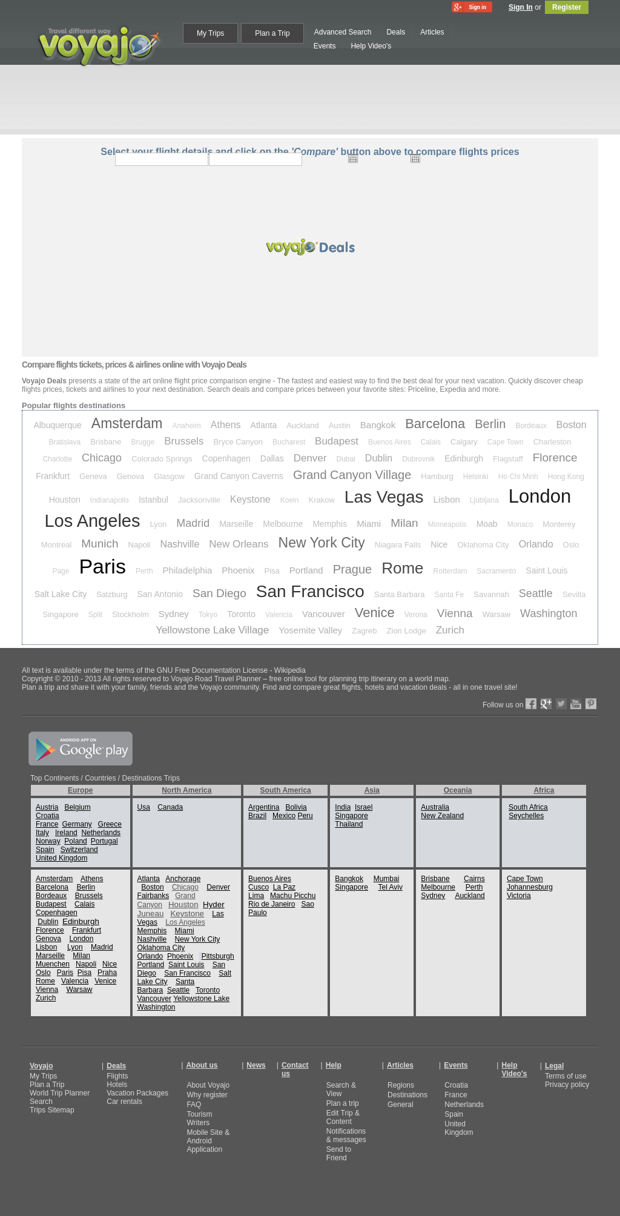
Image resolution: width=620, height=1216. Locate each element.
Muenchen (53, 964)
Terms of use (566, 1076)
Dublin (378, 458)
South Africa (528, 807)
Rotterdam (450, 571)
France (47, 824)
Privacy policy (567, 1084)
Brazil (257, 815)
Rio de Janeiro (271, 904)
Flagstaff (508, 458)
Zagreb (364, 630)
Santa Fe (449, 594)
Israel (363, 807)
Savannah (491, 594)
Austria (47, 807)
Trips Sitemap (52, 1110)
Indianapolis (109, 500)
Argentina (263, 807)
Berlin (490, 424)
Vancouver (323, 614)
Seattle (536, 593)
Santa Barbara (399, 594)
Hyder (214, 904)
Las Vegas (384, 496)
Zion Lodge (406, 630)
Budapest (336, 441)
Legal (554, 1066)
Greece (110, 824)
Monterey (558, 524)
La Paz (284, 887)
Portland (306, 570)
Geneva (93, 476)
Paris (102, 566)
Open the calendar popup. (353, 158)
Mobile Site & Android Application (207, 1141)
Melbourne (283, 524)
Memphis (329, 524)
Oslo (571, 544)
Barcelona (435, 423)
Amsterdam (127, 423)
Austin (340, 425)
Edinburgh (463, 458)
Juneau (150, 913)
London (540, 496)
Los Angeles (92, 520)
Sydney (174, 614)
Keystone (250, 499)
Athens (226, 425)
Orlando (536, 544)
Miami (369, 523)
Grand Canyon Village (352, 474)
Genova (131, 476)
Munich (99, 543)
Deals (116, 1066)
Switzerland (79, 849)
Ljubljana (484, 500)
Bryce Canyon (238, 441)
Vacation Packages (137, 1093)
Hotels (117, 1084)
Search (41, 1101)
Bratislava (65, 442)
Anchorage (182, 878)
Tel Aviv (390, 887)
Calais (431, 442)
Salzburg (111, 594)
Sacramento (496, 571)
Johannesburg (530, 887)
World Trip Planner (60, 1093)
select (481, 159)
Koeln (289, 500)
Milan (404, 523)
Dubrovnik (418, 459)
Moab (487, 524)
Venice (375, 612)
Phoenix (238, 570)
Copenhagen (226, 458)
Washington (548, 613)
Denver (310, 458)
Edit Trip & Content (343, 1117)
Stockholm (130, 614)
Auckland (302, 425)
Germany (76, 824)
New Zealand (442, 815)
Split (95, 614)
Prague (352, 569)
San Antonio (160, 594)
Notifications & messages (346, 1135)
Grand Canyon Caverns (238, 476)
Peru (304, 815)
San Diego (219, 593)
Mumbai (387, 878)
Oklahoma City (483, 544)
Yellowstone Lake (201, 998)
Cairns (474, 878)
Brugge (143, 442)
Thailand (349, 824)
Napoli (139, 544)
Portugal (104, 841)
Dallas (272, 458)
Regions (401, 1085)
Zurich (450, 630)
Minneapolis (447, 524)
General (401, 1104)
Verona (415, 614)
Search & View (341, 1089)
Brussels (183, 441)
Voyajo (41, 1066)
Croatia (47, 815)
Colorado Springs (161, 458)
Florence (555, 457)
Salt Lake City (61, 594)
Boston (571, 425)
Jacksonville (199, 499)
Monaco (520, 524)
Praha (107, 972)
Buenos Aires (389, 442)
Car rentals (124, 1101)
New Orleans (238, 544)
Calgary (464, 441)
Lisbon (447, 499)
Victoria (519, 895)
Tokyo (208, 614)
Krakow (321, 499)
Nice (438, 544)
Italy (42, 832)
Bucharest (288, 442)
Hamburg (437, 476)
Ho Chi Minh (518, 476)
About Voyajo (207, 1085)
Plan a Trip (47, 1084)
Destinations (407, 1095)
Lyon (158, 524)
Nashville (179, 544)
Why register (206, 1095)
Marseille (236, 524)
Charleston (552, 441)
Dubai (345, 459)
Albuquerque (57, 425)
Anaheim (186, 425)
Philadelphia (188, 570)
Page (60, 571)
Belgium (77, 807)
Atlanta (264, 425)
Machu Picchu (292, 895)
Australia (435, 807)
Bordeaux (530, 425)
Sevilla (573, 594)
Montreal (56, 544)
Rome (402, 568)
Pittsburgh (218, 956)
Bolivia (295, 807)
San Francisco (310, 591)
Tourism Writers (199, 1118)
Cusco (258, 887)
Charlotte (57, 459)
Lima (256, 895)
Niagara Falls (398, 544)
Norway (48, 841)
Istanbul (153, 499)
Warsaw (496, 614)
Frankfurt (53, 476)
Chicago (102, 458)
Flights (117, 1076)
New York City (322, 542)
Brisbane (105, 441)
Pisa (272, 570)
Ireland (66, 832)
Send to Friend (338, 1153)
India (343, 807)
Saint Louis (546, 570)
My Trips (43, 1076)
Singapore (61, 614)
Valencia (278, 614)
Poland (75, 841)
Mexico (283, 815)
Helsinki (476, 476)
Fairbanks (153, 895)
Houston (65, 499)
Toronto (241, 614)
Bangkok (377, 425)
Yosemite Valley (310, 630)
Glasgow (169, 476)
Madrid (192, 523)
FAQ (193, 1104)
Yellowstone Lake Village (212, 630)
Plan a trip (342, 1103)
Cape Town (505, 442)
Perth (144, 571)
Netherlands (100, 832)
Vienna (455, 613)
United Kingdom (61, 858)
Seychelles (526, 815)
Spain (45, 849)
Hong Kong (566, 476)
